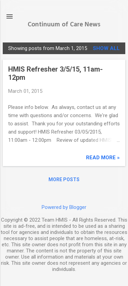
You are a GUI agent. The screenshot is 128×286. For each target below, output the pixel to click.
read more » (103, 157)
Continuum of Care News (64, 24)
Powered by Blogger (64, 207)
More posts (64, 179)
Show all (106, 48)
